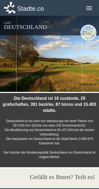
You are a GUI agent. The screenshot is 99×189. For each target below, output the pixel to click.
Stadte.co (30, 8)
